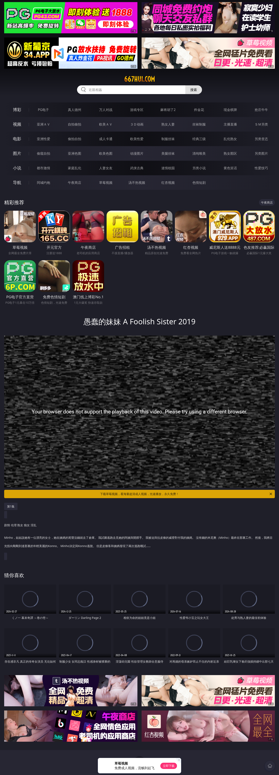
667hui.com (139, 79)
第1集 (11, 506)
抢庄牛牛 (261, 109)
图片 (17, 153)
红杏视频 (168, 182)
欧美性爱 (136, 139)
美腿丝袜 (168, 153)
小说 (17, 168)
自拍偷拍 (74, 124)
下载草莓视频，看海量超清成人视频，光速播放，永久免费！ (186, 493)
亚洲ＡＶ (43, 124)
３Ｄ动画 (136, 124)
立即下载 (168, 766)
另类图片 (261, 153)
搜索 (193, 89)
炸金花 (199, 109)
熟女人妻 (168, 124)
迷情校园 (168, 168)
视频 (17, 124)
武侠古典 (136, 168)
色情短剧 (199, 182)
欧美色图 (105, 153)
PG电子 (43, 109)
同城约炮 (43, 182)
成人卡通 (105, 139)
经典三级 (199, 139)
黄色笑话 (230, 168)
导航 (17, 182)
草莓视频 (105, 182)
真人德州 (74, 109)
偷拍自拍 (74, 139)
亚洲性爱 (43, 139)
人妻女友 (105, 168)
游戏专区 (136, 109)
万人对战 (105, 109)
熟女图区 (230, 153)
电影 (17, 139)
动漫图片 (136, 153)
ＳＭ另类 (261, 124)
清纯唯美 (199, 153)
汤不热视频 (136, 182)
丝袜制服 (199, 124)
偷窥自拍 (43, 153)
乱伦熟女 (230, 139)
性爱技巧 (261, 168)
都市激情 (43, 168)
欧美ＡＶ (105, 124)
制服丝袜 (168, 139)
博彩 (17, 109)
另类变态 (261, 139)
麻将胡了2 (168, 109)
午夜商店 (74, 182)
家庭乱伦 (74, 168)
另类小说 (199, 168)
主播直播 (230, 124)
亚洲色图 (74, 153)
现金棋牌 (230, 109)
